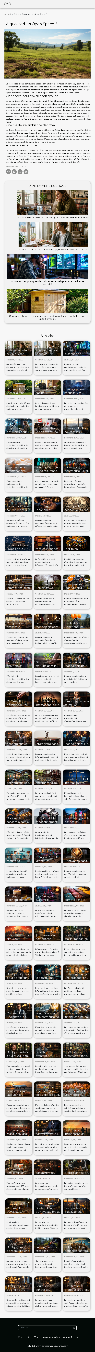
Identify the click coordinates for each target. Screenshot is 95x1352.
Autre (16, 14)
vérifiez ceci (34, 104)
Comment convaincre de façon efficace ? (46, 1172)
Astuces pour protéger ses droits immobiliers (77, 1289)
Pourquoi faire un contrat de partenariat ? (47, 1289)
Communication (45, 1337)
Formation (63, 1337)
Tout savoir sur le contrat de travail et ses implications (48, 1133)
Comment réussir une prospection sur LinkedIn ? (76, 977)
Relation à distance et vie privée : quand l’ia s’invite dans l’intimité (52, 217)
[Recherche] (47, 1327)
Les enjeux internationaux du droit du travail (18, 587)
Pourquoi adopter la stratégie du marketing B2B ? (76, 1094)
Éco (20, 1337)
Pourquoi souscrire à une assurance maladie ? (48, 470)
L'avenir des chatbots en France (15, 665)
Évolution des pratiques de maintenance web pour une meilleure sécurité (47, 283)
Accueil (7, 14)
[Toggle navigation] (7, 4)
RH (29, 1337)
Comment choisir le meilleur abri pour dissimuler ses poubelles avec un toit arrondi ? (47, 317)
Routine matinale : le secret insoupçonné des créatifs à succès (53, 249)
